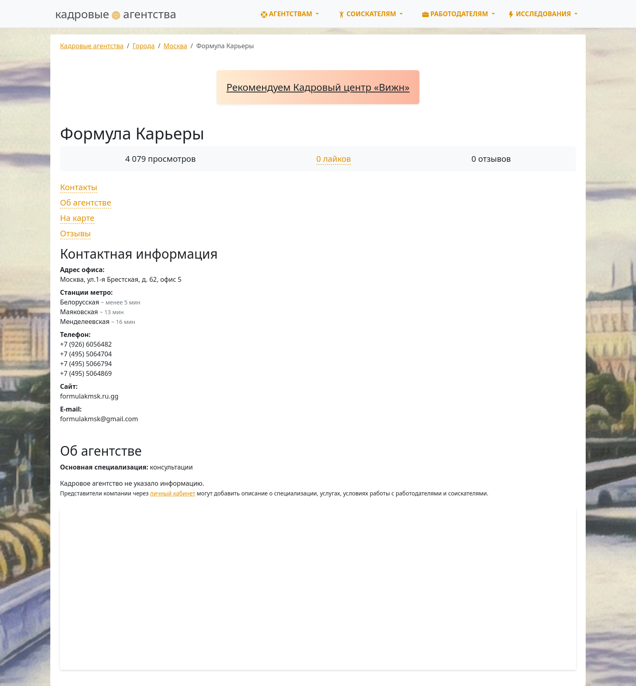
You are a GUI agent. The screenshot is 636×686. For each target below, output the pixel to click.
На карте (77, 217)
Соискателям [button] (368, 13)
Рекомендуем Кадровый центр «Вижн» (317, 87)
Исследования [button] (540, 13)
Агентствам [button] (287, 13)
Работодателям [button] (456, 13)
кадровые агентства (115, 13)
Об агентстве (85, 202)
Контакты (78, 187)
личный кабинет (172, 493)
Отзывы (75, 233)
